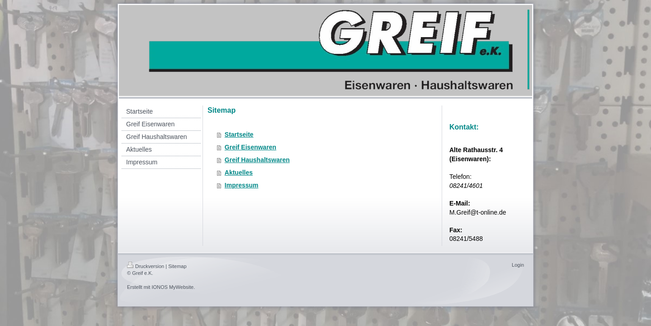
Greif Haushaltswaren (257, 159)
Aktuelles (239, 172)
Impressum (242, 185)
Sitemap (177, 266)
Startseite (239, 134)
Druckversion (145, 266)
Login (518, 265)
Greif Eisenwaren (250, 147)
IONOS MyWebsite (172, 287)
